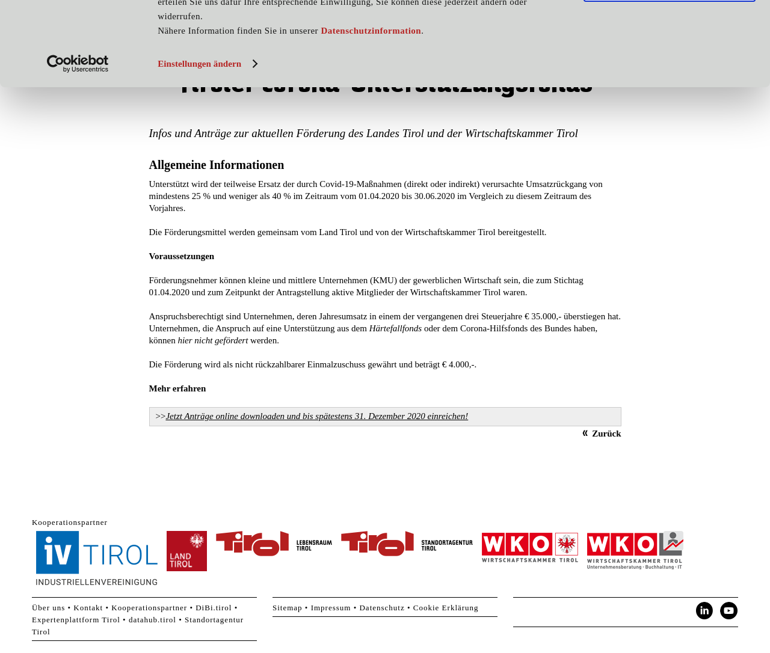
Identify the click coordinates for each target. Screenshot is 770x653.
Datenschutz (381, 607)
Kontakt (88, 607)
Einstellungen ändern (199, 142)
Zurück (606, 433)
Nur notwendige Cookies (669, 65)
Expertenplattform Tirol (76, 619)
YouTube (729, 611)
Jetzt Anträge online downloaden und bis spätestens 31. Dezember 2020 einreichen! (316, 416)
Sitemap (288, 607)
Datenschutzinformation (371, 109)
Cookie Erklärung (446, 607)
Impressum (331, 607)
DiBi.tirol (214, 607)
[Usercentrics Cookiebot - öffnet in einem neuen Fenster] (78, 142)
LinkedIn (704, 611)
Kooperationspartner (149, 607)
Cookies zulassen (669, 29)
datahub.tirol (152, 619)
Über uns (48, 607)
